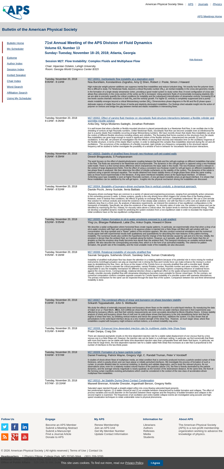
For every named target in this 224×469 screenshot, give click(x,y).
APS (190, 4)
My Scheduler (15, 48)
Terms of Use (78, 450)
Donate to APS (55, 437)
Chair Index (14, 81)
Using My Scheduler (19, 98)
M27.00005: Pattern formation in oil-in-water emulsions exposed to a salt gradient (132, 219)
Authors (148, 427)
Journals (203, 4)
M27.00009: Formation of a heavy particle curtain (114, 352)
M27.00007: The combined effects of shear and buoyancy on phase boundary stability (134, 300)
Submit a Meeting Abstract (62, 427)
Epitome (12, 57)
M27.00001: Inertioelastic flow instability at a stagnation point (121, 79)
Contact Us (95, 450)
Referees (149, 431)
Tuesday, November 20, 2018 (61, 79)
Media (147, 434)
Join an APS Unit (104, 427)
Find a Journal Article (58, 434)
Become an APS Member (61, 424)
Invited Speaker (16, 75)
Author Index (14, 63)
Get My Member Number (109, 431)
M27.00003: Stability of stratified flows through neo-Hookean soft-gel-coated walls (132, 153)
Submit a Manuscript (58, 431)
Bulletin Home (15, 43)
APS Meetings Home (209, 16)
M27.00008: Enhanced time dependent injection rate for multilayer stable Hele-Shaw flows (137, 328)
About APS (186, 419)
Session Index (15, 69)
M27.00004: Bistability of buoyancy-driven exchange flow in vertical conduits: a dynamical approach (142, 186)
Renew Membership (106, 424)
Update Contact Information (111, 434)
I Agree (155, 463)
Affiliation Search (17, 92)
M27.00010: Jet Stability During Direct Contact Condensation (121, 380)
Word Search (15, 86)
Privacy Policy (134, 463)
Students (148, 437)
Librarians (149, 424)
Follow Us (7, 419)
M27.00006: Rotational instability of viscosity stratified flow (119, 252)
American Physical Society (27, 450)
